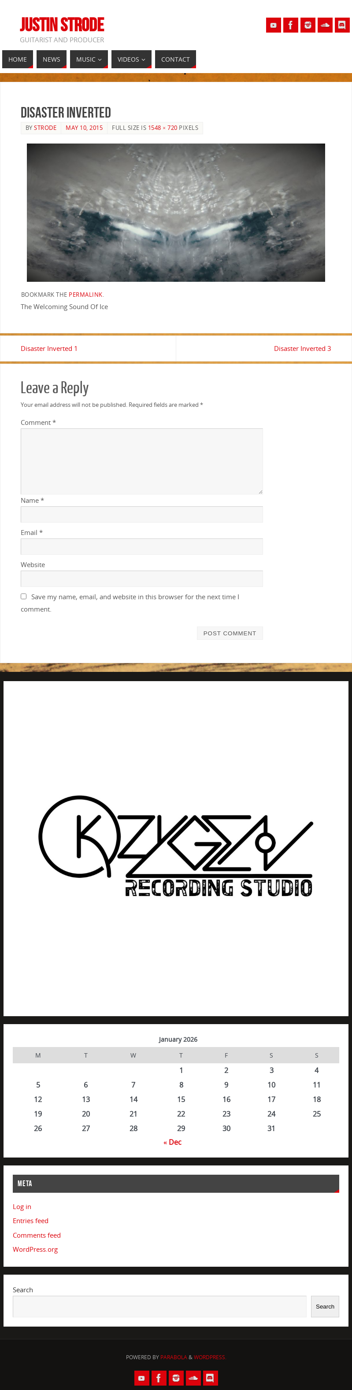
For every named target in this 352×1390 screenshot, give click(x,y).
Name (32, 500)
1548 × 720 (163, 128)
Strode (45, 128)
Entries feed (30, 1220)
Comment (38, 422)
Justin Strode (62, 25)
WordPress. (210, 1357)
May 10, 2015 (84, 128)
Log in (22, 1206)
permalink (86, 295)
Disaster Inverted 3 (302, 348)
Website (33, 564)
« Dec (172, 1142)
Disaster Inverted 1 (49, 348)
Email (32, 532)
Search (23, 1289)
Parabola (173, 1357)
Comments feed (37, 1235)
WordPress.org (35, 1249)
